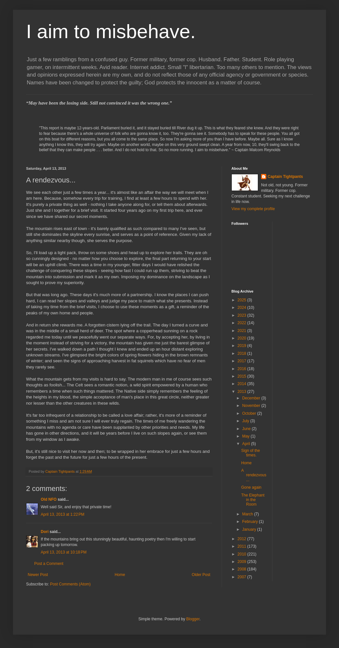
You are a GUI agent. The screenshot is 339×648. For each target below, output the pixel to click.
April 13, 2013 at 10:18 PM (63, 552)
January (249, 529)
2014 (242, 384)
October (249, 413)
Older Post (201, 574)
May (246, 436)
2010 (242, 554)
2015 (242, 376)
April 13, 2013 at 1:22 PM (62, 514)
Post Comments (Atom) (70, 584)
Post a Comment (48, 563)
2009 (242, 561)
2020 (242, 338)
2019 (242, 345)
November (251, 405)
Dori (45, 531)
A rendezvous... (253, 475)
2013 (242, 391)
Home (120, 574)
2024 (242, 307)
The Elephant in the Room (252, 500)
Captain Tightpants (285, 176)
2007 (242, 577)
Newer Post (38, 574)
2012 (242, 539)
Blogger (192, 619)
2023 (242, 315)
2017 (242, 361)
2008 (242, 569)
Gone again (251, 487)
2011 (242, 546)
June (247, 428)
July (246, 421)
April (246, 443)
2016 (242, 369)
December (251, 398)
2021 (242, 330)
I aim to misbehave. (111, 31)
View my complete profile (253, 209)
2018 (242, 353)
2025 (242, 300)
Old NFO (49, 499)
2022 (242, 323)
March (248, 514)
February (250, 521)
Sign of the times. (250, 452)
